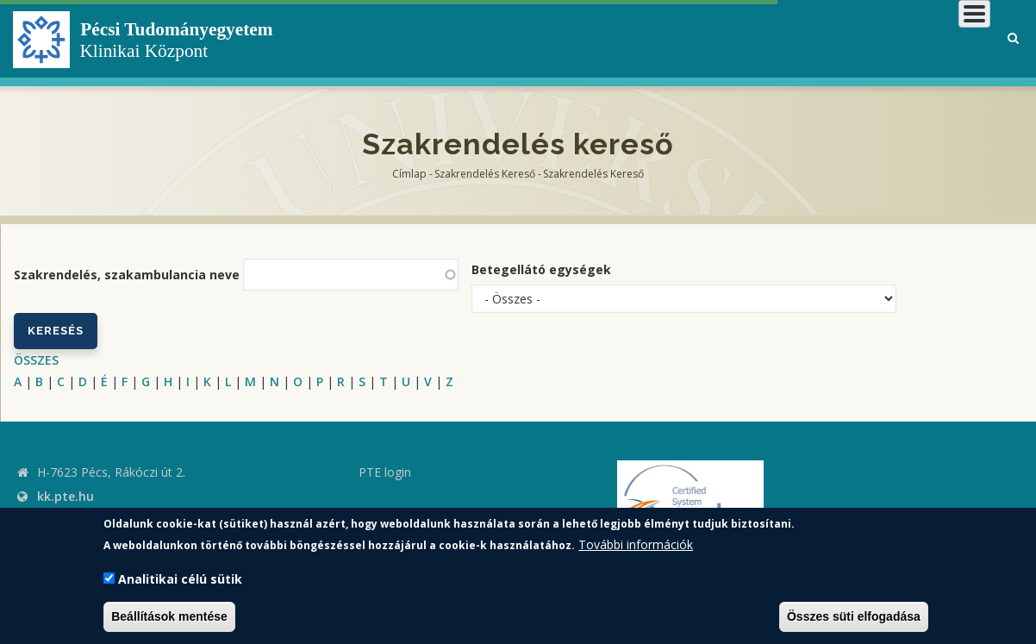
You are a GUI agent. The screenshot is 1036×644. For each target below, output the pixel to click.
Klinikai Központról (530, 38)
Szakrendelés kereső (484, 173)
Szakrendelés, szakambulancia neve (127, 274)
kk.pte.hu (65, 496)
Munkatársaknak (921, 38)
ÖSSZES (36, 360)
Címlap (409, 173)
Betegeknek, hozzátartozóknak (730, 38)
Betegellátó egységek (541, 269)
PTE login (385, 472)
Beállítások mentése (169, 616)
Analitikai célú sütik (180, 579)
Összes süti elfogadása (854, 616)
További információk (635, 544)
